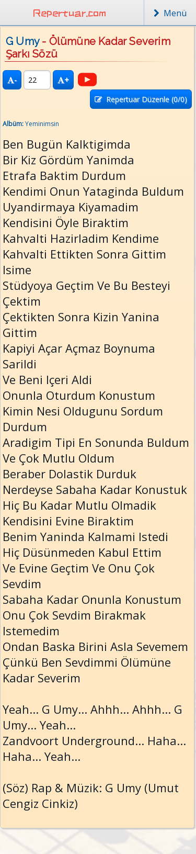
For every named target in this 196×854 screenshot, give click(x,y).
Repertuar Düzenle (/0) (141, 99)
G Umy (22, 41)
